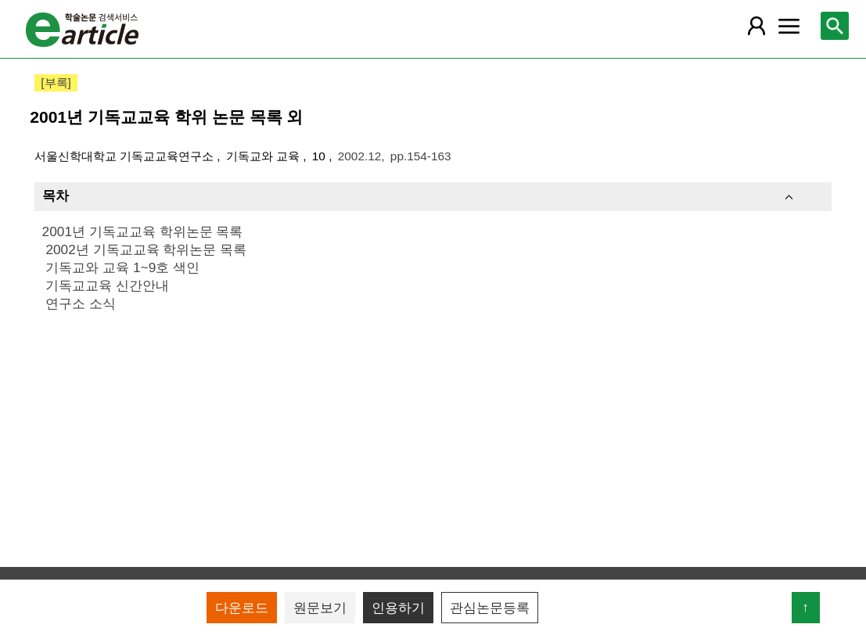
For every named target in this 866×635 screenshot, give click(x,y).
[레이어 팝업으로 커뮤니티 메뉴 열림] (789, 26)
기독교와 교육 (265, 156)
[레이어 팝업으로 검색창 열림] (835, 26)
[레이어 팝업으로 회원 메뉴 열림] (756, 26)
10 (320, 156)
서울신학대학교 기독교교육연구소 (125, 156)
